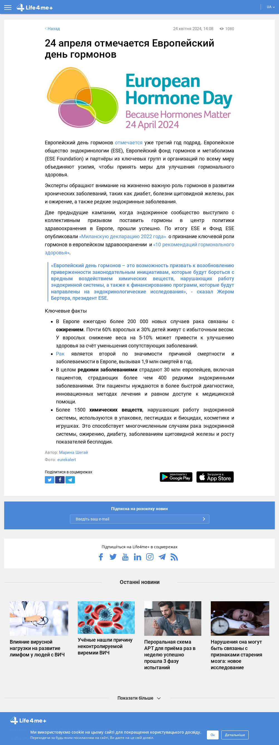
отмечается (129, 142)
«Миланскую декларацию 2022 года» (122, 236)
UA (271, 6)
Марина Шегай (73, 452)
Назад (52, 28)
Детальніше (235, 734)
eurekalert (66, 459)
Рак (60, 354)
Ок (213, 734)
